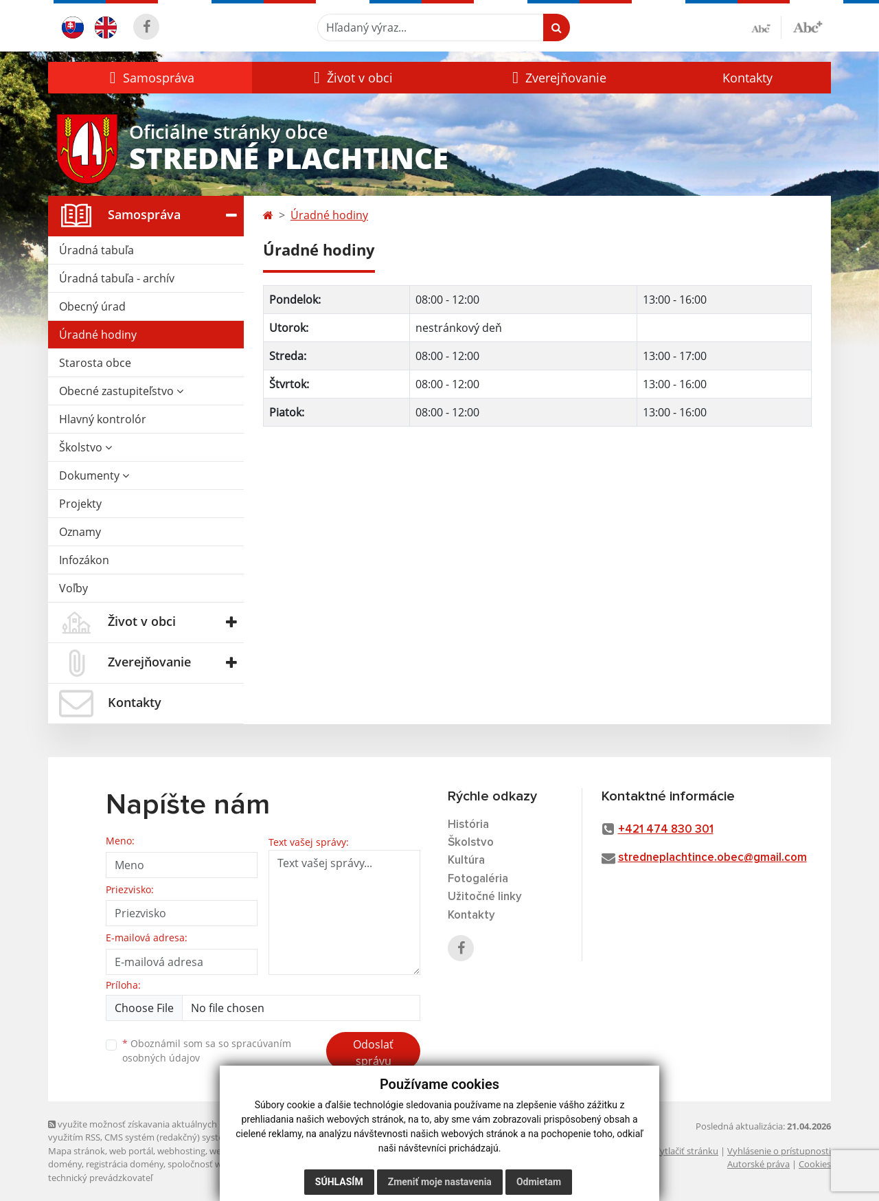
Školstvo (85, 447)
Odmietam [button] (538, 1181)
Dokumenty (94, 475)
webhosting (181, 1151)
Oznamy (80, 531)
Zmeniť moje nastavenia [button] (440, 1181)
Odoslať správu (373, 1052)
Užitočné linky (485, 897)
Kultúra (466, 860)
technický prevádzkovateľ (100, 1177)
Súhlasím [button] (339, 1181)
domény (65, 1164)
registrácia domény (124, 1164)
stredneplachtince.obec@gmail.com (712, 858)
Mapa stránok (76, 1151)
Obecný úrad (92, 306)
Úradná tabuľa (96, 250)
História (468, 825)
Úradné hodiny (98, 334)
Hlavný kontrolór (102, 419)
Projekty (80, 503)
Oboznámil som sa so (206, 1050)
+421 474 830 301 (666, 829)
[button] (150, 77)
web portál (131, 1151)
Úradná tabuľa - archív (116, 278)
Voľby (73, 588)
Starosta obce (95, 362)
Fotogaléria (478, 879)
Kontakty (747, 77)
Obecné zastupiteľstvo (121, 391)
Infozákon (84, 560)
